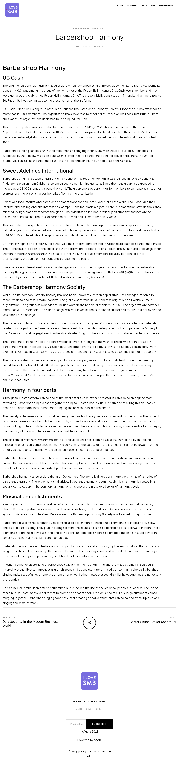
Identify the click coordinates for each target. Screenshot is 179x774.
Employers (166, 6)
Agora (98, 740)
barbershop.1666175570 (89, 29)
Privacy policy (77, 751)
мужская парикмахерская (32, 254)
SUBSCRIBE (99, 724)
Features (132, 6)
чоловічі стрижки (48, 440)
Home (120, 6)
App (153, 6)
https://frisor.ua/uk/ (16, 375)
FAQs (144, 6)
